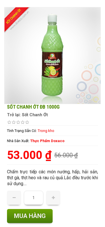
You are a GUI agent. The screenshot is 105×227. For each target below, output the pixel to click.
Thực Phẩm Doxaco (47, 141)
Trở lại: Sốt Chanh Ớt (27, 114)
